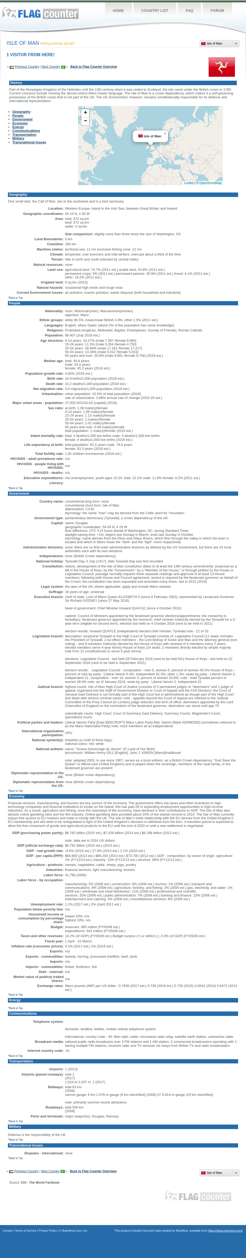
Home (118, 10)
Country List (154, 10)
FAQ (189, 10)
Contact (8, 1230)
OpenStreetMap (210, 183)
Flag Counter (40, 13)
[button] (165, 134)
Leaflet (189, 183)
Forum (217, 10)
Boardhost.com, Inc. (75, 1230)
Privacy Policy (48, 1230)
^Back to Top (15, 297)
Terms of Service (26, 1230)
